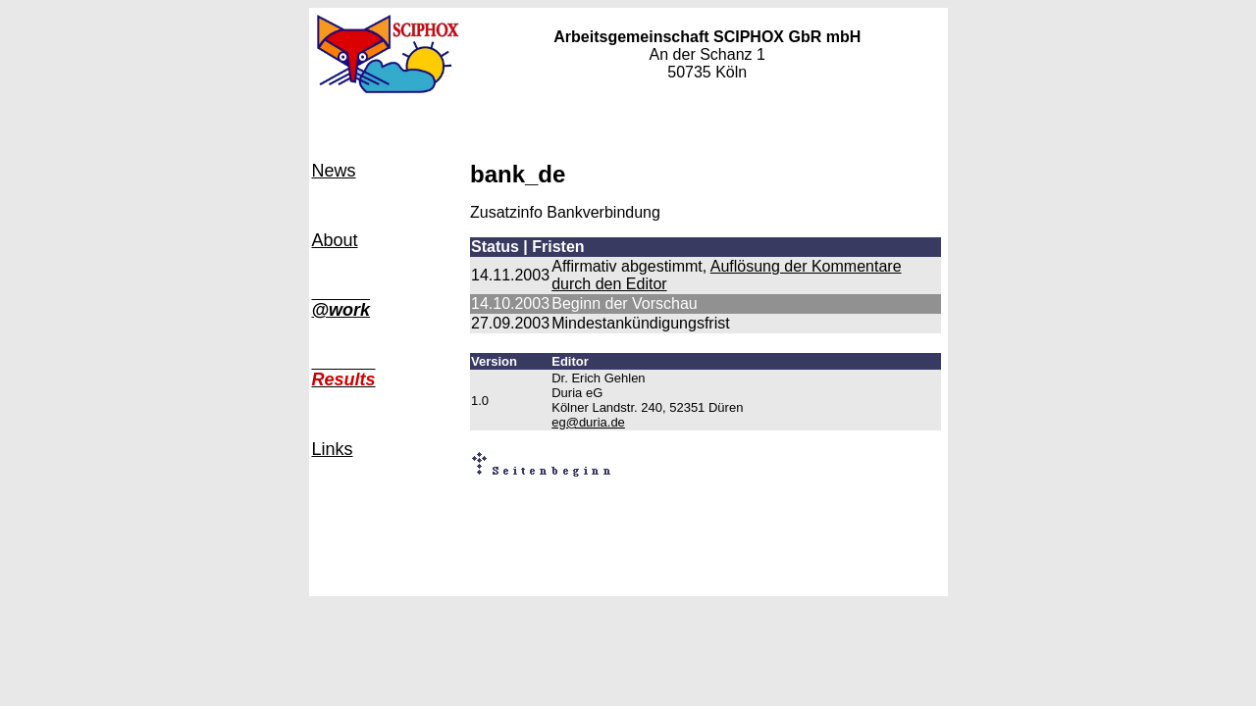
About (335, 240)
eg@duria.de (588, 422)
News (334, 170)
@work (341, 310)
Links (332, 449)
